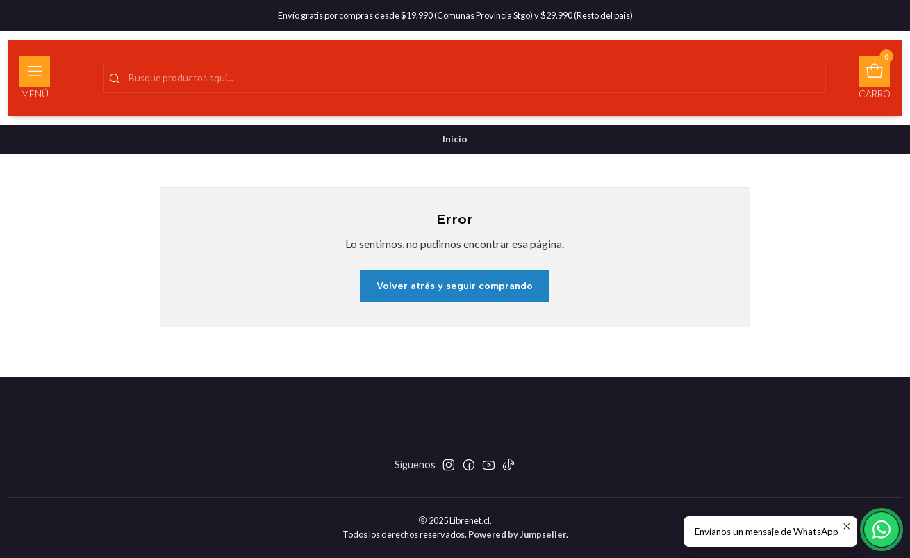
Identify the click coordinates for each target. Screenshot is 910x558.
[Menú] (35, 78)
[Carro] (874, 78)
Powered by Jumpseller (517, 534)
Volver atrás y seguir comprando (455, 285)
